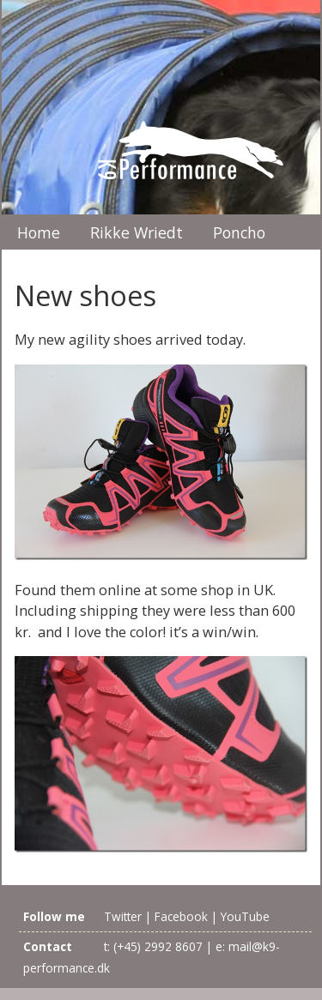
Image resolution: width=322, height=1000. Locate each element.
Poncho (239, 232)
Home (38, 232)
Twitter (123, 916)
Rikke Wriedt (136, 232)
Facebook (181, 916)
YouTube (245, 916)
